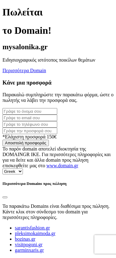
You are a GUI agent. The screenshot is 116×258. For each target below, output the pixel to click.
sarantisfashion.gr (32, 227)
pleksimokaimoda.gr (35, 233)
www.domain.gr (62, 165)
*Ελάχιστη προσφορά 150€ (29, 136)
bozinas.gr (25, 239)
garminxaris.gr (29, 250)
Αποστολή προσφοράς (25, 143)
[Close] (4, 197)
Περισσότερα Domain (24, 70)
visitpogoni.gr (28, 244)
